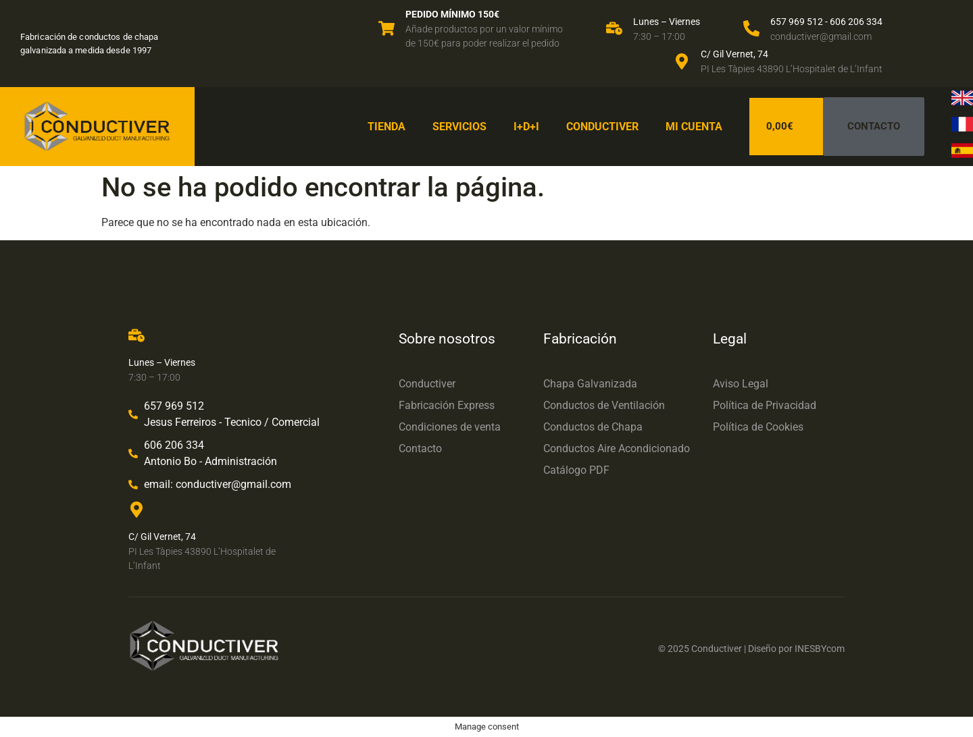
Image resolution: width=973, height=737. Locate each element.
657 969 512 (796, 21)
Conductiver (602, 126)
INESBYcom (820, 648)
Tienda (386, 126)
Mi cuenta (694, 126)
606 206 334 (856, 21)
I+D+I (526, 126)
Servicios (459, 126)
